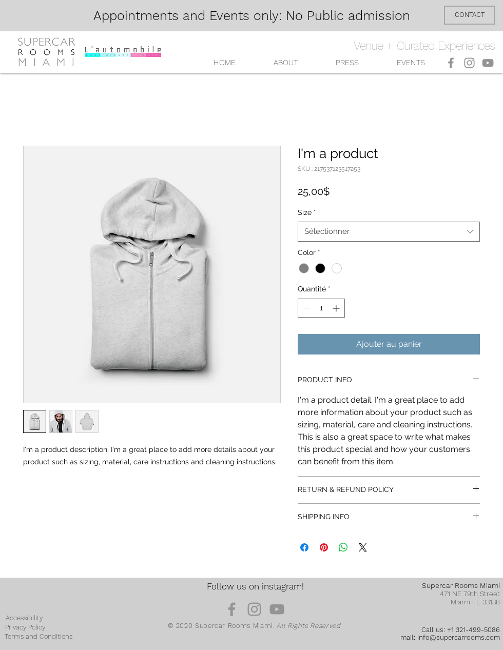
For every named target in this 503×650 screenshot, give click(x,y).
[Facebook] (451, 63)
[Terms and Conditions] (38, 636)
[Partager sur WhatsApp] (343, 547)
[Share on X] (363, 547)
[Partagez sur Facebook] (304, 547)
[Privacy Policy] (25, 627)
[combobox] (389, 232)
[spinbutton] (321, 308)
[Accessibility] (24, 618)
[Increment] (337, 308)
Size (307, 212)
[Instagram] (469, 63)
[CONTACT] (469, 15)
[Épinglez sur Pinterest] (324, 547)
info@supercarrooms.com (458, 637)
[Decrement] (305, 308)
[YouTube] (488, 63)
